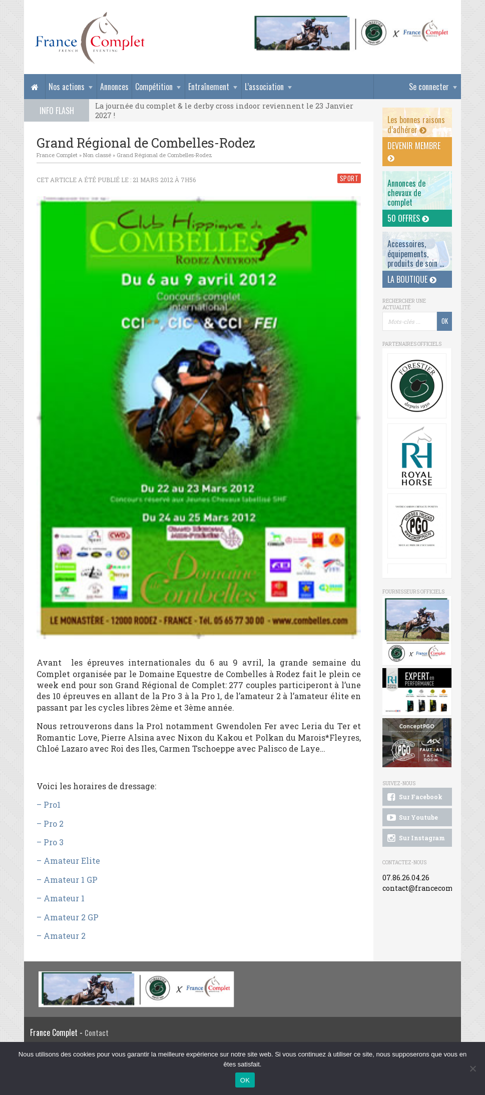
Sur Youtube (411, 817)
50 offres (408, 218)
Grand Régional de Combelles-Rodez (164, 155)
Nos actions (67, 87)
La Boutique (411, 279)
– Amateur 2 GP (68, 917)
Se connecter (429, 87)
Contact (97, 1032)
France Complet (57, 155)
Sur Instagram (415, 838)
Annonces (114, 87)
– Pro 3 (50, 842)
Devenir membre (413, 151)
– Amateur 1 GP (67, 879)
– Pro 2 (50, 823)
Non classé (97, 155)
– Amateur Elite (68, 860)
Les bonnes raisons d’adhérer (416, 124)
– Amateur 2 (61, 935)
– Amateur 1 (61, 898)
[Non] (472, 1068)
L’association (264, 87)
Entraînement (208, 87)
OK (245, 1080)
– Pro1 (49, 804)
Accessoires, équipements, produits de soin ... (415, 253)
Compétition (154, 87)
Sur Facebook (413, 797)
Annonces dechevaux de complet (406, 192)
